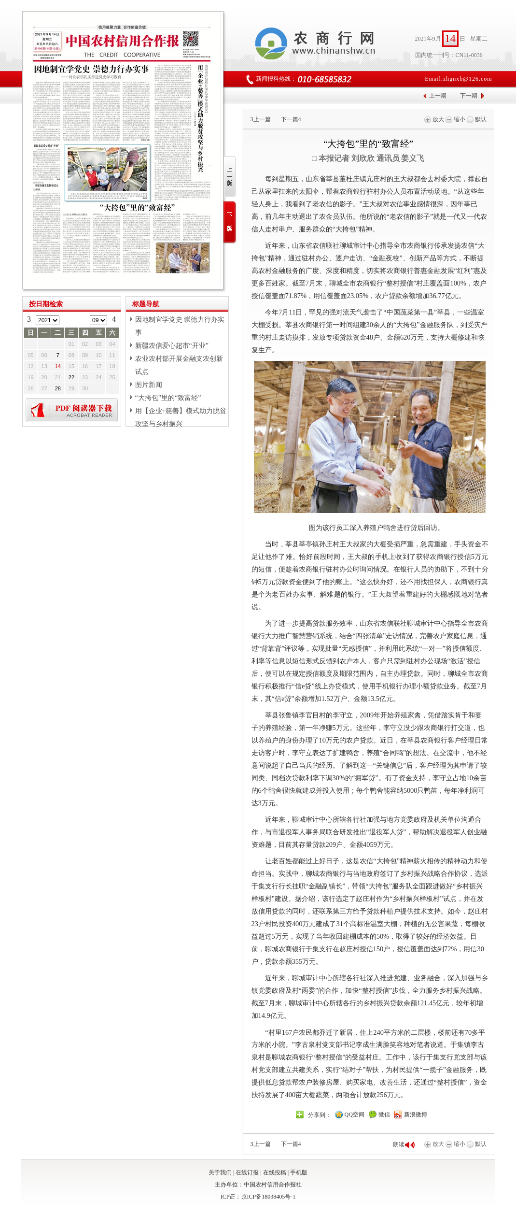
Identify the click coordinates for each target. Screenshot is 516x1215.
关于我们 (220, 1172)
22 (71, 377)
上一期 (437, 95)
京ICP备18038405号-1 (268, 1196)
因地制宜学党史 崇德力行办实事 (180, 326)
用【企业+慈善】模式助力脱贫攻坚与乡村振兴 (181, 417)
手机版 (298, 1172)
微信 (384, 1114)
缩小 (455, 119)
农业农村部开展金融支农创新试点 (179, 365)
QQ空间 (354, 1114)
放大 (434, 119)
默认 (477, 119)
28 (58, 388)
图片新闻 (148, 384)
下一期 (468, 95)
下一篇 (291, 119)
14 (58, 366)
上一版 (230, 177)
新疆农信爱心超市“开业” (172, 345)
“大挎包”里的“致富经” (168, 397)
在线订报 (247, 1172)
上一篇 (261, 119)
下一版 (230, 222)
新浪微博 (415, 1114)
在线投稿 (274, 1172)
